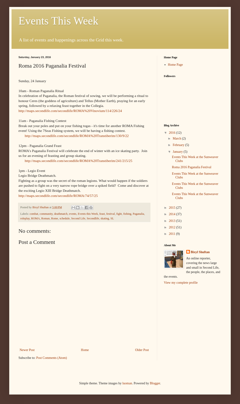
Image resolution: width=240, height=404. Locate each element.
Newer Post (27, 350)
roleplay (25, 218)
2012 (172, 227)
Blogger (155, 383)
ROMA (35, 218)
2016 (172, 132)
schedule (65, 218)
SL (112, 218)
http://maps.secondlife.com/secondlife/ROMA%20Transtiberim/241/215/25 (78, 161)
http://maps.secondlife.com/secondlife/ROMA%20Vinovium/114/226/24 (70, 111)
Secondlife (93, 218)
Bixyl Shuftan (200, 252)
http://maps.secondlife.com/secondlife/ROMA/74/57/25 (58, 196)
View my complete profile (181, 282)
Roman (45, 218)
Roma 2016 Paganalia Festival (191, 167)
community (46, 213)
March (177, 138)
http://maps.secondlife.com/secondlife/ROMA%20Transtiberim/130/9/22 (77, 136)
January (178, 151)
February (179, 145)
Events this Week (88, 213)
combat (34, 213)
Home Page (175, 64)
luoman (127, 383)
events (72, 213)
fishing (127, 213)
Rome (54, 218)
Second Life (78, 218)
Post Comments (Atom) (51, 358)
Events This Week (58, 21)
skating (105, 218)
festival (110, 213)
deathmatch (60, 213)
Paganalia (138, 213)
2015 (172, 207)
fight (119, 213)
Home (85, 350)
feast (102, 213)
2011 (172, 234)
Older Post (142, 350)
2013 (172, 221)
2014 (172, 214)
